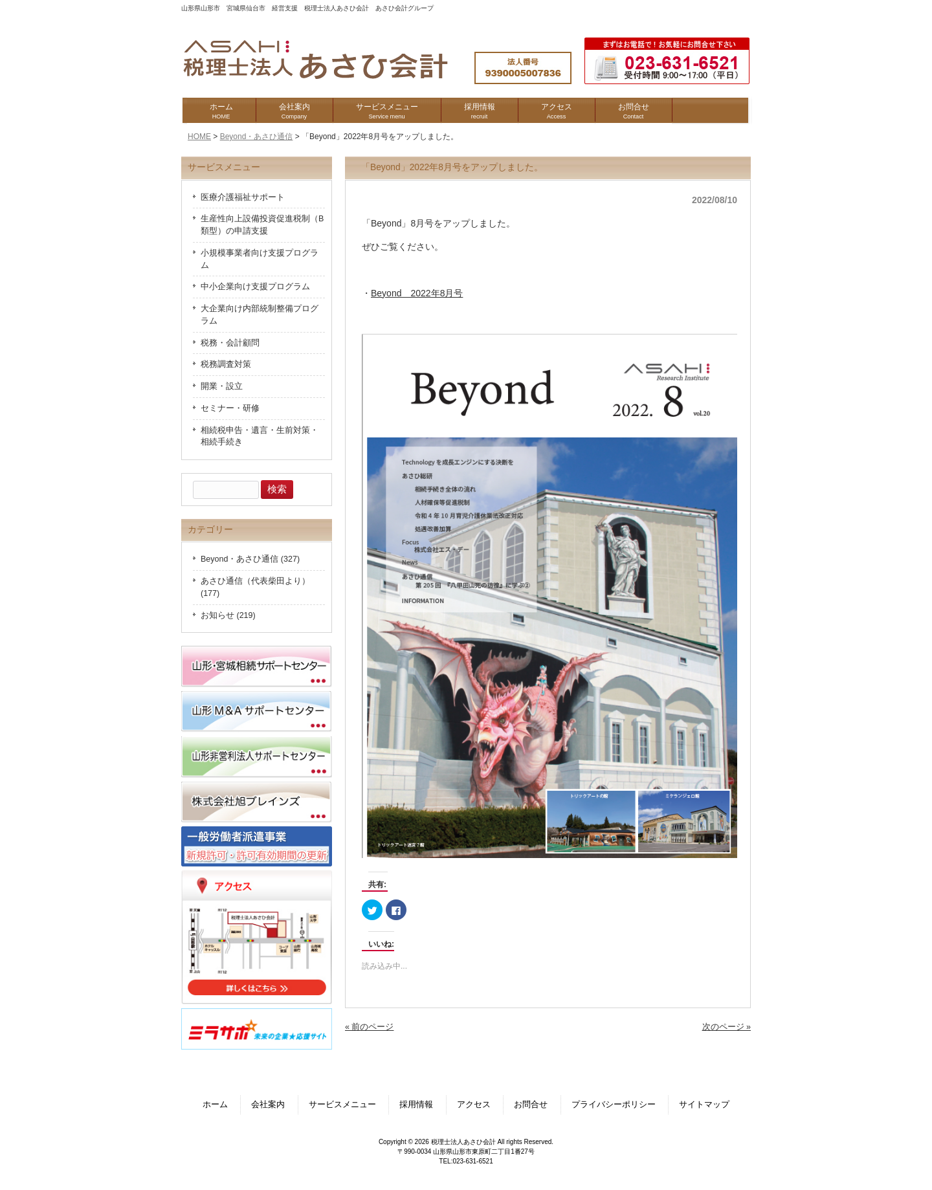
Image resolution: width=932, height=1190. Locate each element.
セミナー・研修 (230, 408)
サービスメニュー (342, 1104)
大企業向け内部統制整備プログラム (259, 314)
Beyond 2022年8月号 (417, 293)
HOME (199, 136)
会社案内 (268, 1104)
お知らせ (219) (228, 615)
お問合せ (531, 1104)
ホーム (215, 1104)
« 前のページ (369, 1026)
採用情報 (416, 1104)
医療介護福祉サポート (243, 197)
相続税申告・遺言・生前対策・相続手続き (259, 436)
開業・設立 (222, 386)
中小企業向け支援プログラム (255, 286)
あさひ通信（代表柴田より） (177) (255, 587)
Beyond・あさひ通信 (256, 136)
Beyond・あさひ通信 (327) (250, 559)
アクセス (474, 1104)
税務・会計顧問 (230, 342)
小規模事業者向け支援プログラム (259, 259)
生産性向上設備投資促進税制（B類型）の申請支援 (262, 225)
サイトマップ (704, 1104)
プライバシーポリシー (613, 1104)
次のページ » (726, 1026)
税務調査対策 (226, 364)
